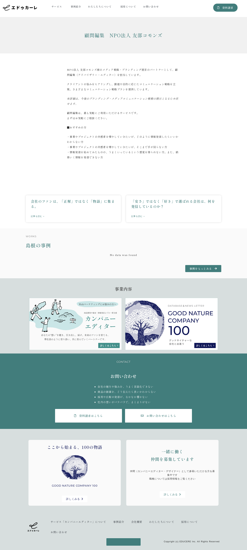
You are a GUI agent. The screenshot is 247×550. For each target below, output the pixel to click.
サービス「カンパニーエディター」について (78, 522)
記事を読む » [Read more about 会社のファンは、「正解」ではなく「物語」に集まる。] (37, 216)
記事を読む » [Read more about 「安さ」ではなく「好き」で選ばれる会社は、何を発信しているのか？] (138, 216)
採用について (128, 6)
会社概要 (136, 522)
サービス (57, 6)
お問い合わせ (151, 6)
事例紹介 (76, 6)
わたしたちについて (101, 6)
